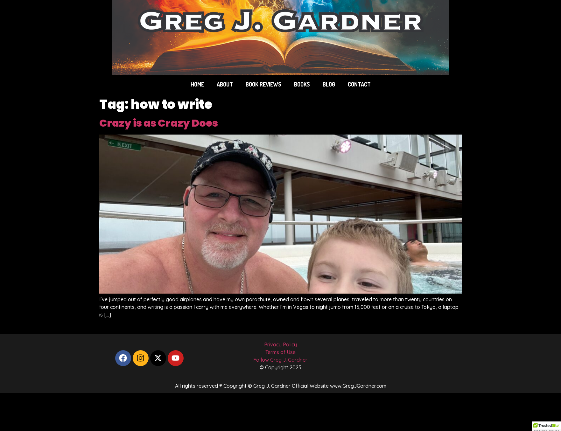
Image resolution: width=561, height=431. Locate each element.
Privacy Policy (280, 344)
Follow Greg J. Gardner (280, 360)
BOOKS (302, 84)
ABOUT (225, 84)
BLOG (329, 84)
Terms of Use (280, 352)
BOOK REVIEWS (263, 84)
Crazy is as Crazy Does (158, 123)
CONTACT (359, 84)
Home (197, 84)
